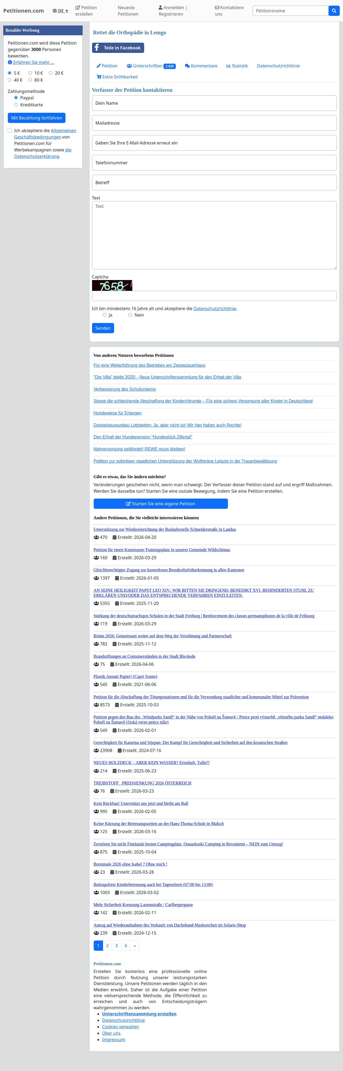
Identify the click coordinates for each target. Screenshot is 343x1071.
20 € (59, 234)
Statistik (237, 66)
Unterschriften (151, 66)
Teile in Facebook (116, 48)
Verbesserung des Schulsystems (125, 389)
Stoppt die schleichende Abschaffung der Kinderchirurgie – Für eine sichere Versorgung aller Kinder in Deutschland (203, 401)
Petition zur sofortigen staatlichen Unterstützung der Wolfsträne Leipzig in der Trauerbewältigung (185, 461)
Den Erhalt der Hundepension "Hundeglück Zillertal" (143, 437)
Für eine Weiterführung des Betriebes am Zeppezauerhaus (150, 365)
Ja (110, 315)
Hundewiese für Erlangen (118, 413)
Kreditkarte (31, 266)
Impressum (113, 1040)
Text (96, 198)
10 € (38, 234)
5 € (17, 234)
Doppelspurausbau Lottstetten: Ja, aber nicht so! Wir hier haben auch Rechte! (168, 425)
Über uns (111, 1033)
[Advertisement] (43, 102)
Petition (107, 66)
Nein (139, 315)
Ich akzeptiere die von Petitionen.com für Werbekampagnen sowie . (45, 304)
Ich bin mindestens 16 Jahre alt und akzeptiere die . (165, 308)
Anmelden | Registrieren (173, 11)
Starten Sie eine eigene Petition (160, 504)
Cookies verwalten (120, 1027)
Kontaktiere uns (229, 11)
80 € (38, 241)
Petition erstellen (86, 11)
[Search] (291, 11)
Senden (103, 328)
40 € (18, 241)
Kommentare (201, 66)
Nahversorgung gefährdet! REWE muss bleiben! (139, 449)
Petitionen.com (23, 10)
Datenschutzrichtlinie (278, 66)
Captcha (100, 277)
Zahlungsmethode (26, 252)
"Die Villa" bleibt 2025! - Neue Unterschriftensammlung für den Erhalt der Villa (167, 377)
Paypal (27, 259)
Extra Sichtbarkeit (117, 77)
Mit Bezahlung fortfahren (36, 279)
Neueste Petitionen (128, 11)
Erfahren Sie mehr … (31, 223)
